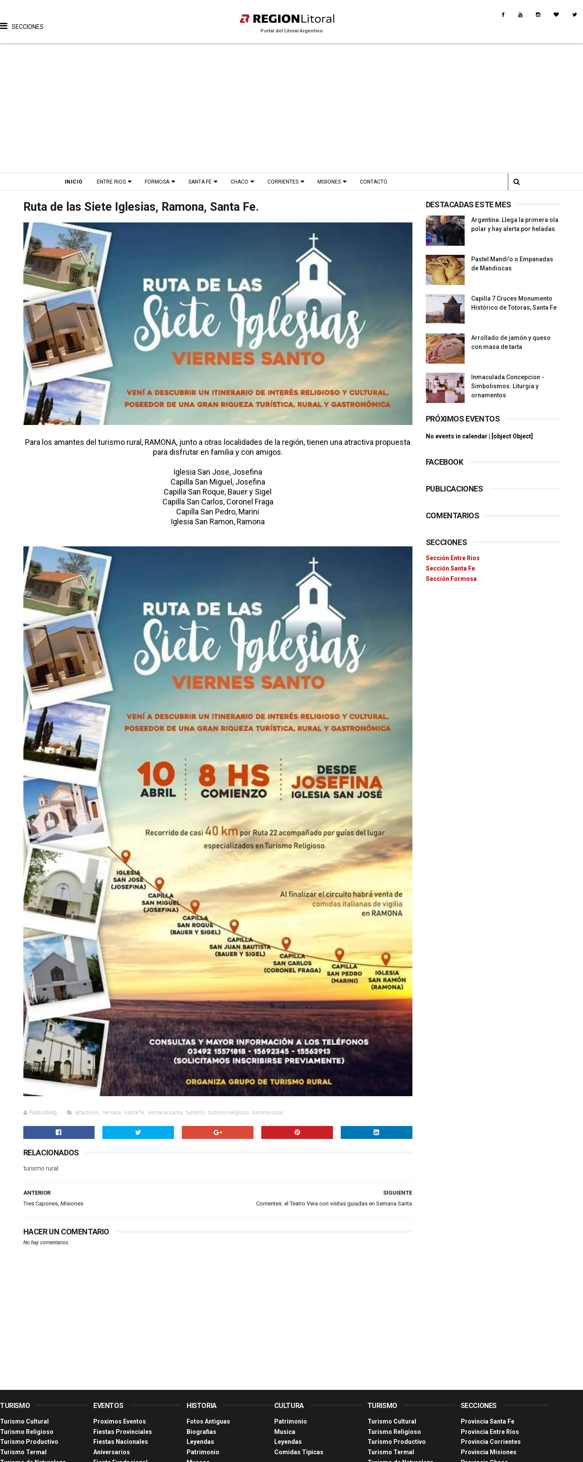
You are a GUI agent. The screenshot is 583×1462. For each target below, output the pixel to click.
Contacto (373, 182)
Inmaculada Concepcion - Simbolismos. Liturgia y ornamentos (507, 386)
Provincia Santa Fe (487, 1421)
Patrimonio (203, 1452)
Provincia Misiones (488, 1452)
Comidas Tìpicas (298, 1452)
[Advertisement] (291, 108)
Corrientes (282, 182)
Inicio (74, 182)
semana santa (165, 1113)
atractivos (87, 1113)
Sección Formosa (451, 578)
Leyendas (200, 1441)
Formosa (157, 182)
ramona (111, 1113)
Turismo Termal (23, 1452)
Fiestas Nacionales (120, 1441)
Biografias (201, 1431)
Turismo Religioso (27, 1431)
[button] (22, 19)
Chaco (239, 182)
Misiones (329, 182)
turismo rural (267, 1113)
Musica (284, 1431)
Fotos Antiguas (208, 1421)
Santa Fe (200, 182)
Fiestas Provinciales (122, 1431)
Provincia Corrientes (491, 1441)
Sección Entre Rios (453, 558)
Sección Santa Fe (450, 568)
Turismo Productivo (29, 1441)
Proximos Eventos (119, 1421)
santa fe (134, 1113)
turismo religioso (228, 1113)
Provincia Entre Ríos (490, 1431)
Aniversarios (111, 1452)
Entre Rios (111, 182)
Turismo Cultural (24, 1421)
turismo (195, 1113)
